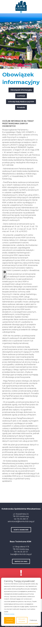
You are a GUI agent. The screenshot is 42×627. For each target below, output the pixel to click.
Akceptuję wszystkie (9, 620)
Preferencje (33, 620)
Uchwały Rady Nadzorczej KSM (21, 102)
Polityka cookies (9, 614)
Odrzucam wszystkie (21, 620)
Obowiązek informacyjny (21, 90)
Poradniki (21, 107)
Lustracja (21, 96)
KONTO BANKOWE (21, 530)
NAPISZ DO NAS (21, 561)
